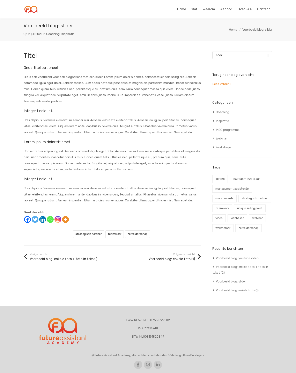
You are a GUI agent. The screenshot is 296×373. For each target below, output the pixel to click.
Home (233, 29)
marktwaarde (224, 198)
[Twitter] (35, 219)
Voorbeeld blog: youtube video (237, 258)
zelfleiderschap (137, 234)
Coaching (53, 34)
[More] (65, 219)
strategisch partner (88, 234)
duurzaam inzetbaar (246, 179)
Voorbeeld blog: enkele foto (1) (237, 290)
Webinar (221, 138)
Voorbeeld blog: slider (231, 281)
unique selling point (249, 208)
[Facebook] (27, 219)
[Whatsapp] (50, 219)
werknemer (222, 228)
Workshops (223, 147)
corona (220, 179)
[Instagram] (57, 219)
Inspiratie (67, 34)
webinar (257, 218)
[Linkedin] (42, 219)
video (219, 218)
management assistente (232, 189)
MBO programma (227, 130)
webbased (237, 218)
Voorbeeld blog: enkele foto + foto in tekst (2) (240, 269)
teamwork (114, 234)
